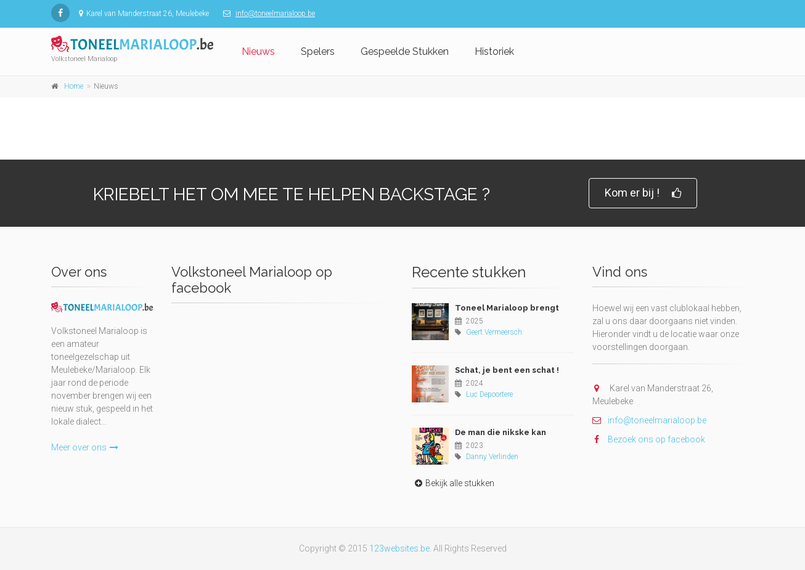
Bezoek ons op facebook (648, 439)
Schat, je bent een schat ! (507, 370)
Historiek (494, 51)
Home (73, 86)
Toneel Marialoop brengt (507, 307)
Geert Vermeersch (494, 332)
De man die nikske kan (500, 432)
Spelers (318, 51)
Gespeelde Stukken (405, 51)
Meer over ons (84, 447)
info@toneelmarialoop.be (275, 13)
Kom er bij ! (643, 193)
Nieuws (258, 51)
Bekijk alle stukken (453, 483)
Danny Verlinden (492, 456)
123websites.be (399, 548)
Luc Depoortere (489, 394)
